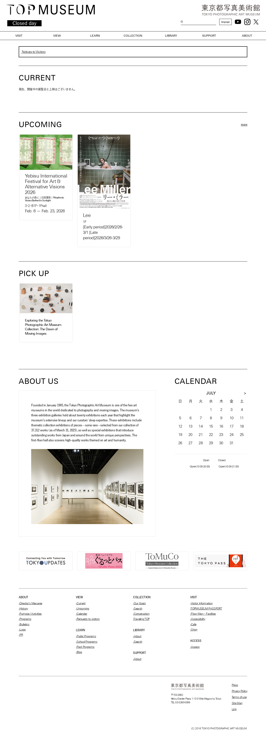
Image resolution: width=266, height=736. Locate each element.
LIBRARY (171, 35)
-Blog (79, 652)
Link (234, 709)
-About (137, 636)
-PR (21, 634)
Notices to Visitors (33, 52)
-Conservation (141, 613)
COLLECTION (133, 35)
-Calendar (81, 613)
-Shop (193, 629)
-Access (195, 646)
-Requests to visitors (88, 619)
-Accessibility (197, 619)
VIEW (57, 35)
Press (235, 685)
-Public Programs (86, 636)
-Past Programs (85, 646)
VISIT (18, 35)
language (225, 22)
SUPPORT (209, 35)
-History (23, 608)
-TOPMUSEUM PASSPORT (206, 608)
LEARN (95, 35)
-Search (137, 608)
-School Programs (86, 641)
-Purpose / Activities (30, 613)
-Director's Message (30, 603)
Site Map (237, 703)
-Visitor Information (201, 603)
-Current (80, 603)
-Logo (22, 629)
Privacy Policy (239, 691)
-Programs (25, 619)
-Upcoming (82, 608)
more (244, 124)
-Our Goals (139, 603)
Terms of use (239, 697)
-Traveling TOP (141, 619)
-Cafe (193, 624)
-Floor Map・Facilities (203, 613)
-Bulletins (24, 624)
